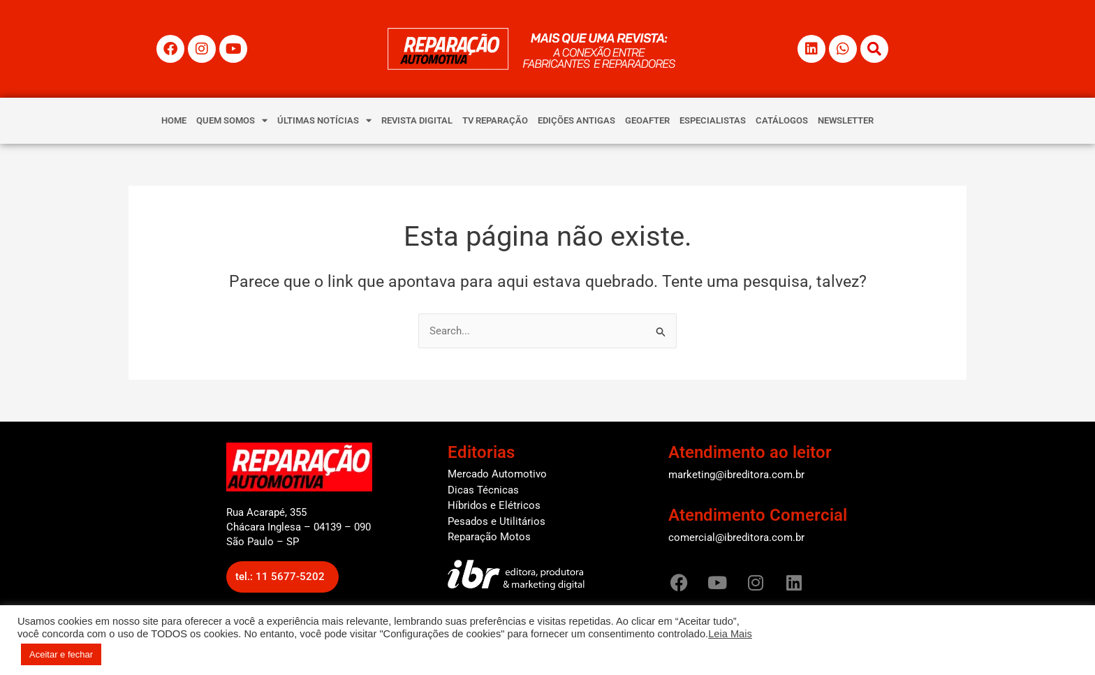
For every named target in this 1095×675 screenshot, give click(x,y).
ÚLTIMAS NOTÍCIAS (324, 120)
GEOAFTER (647, 120)
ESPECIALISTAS (712, 120)
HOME (173, 120)
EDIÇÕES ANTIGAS (576, 120)
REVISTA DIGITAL (417, 120)
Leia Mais (730, 633)
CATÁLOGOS (782, 120)
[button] (282, 577)
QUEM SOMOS (231, 120)
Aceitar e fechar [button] (61, 654)
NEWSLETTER (846, 120)
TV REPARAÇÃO (495, 120)
